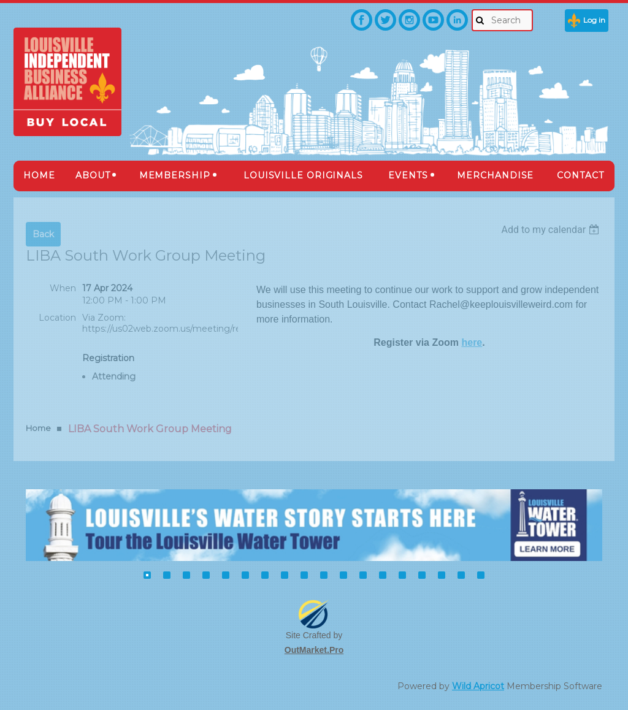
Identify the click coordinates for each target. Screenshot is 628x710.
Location (57, 317)
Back (43, 234)
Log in (594, 20)
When (63, 288)
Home (38, 428)
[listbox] (551, 229)
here (471, 342)
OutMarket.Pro (314, 650)
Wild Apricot (478, 686)
